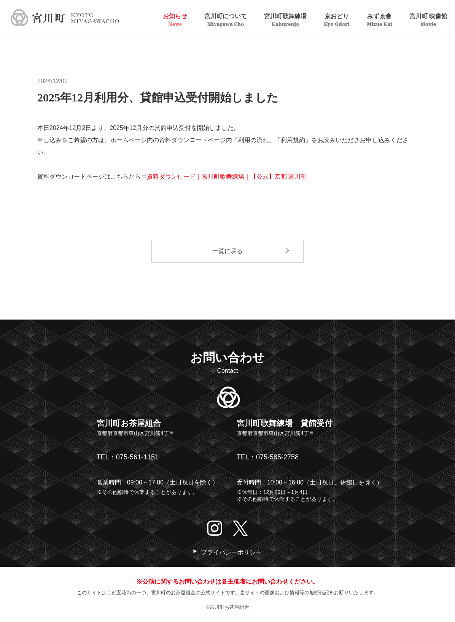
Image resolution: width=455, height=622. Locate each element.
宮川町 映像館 (428, 19)
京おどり (337, 19)
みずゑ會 (379, 19)
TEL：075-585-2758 (268, 457)
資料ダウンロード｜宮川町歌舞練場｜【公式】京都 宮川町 (227, 176)
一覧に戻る (227, 251)
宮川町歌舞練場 (285, 19)
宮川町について (225, 19)
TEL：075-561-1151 (128, 457)
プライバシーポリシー (231, 552)
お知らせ (175, 19)
